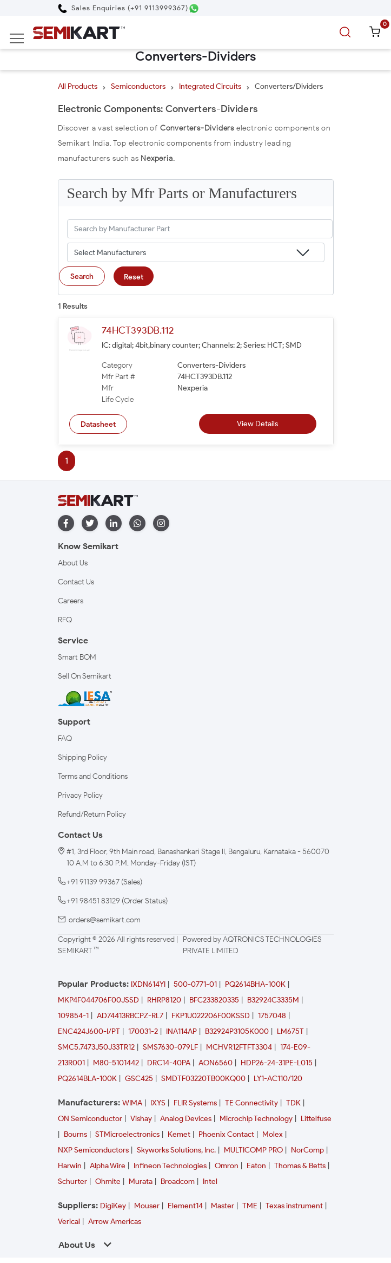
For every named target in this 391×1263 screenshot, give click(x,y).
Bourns (75, 1134)
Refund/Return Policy (92, 814)
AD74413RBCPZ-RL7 (130, 1015)
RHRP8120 (164, 1000)
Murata (141, 1181)
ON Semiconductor (90, 1118)
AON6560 (215, 1062)
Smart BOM (77, 657)
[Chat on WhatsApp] (194, 8)
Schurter (72, 1181)
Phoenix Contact (226, 1134)
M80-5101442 (116, 1062)
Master (222, 1205)
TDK (293, 1103)
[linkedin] (113, 523)
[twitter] (89, 523)
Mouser (147, 1205)
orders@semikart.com (105, 920)
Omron (226, 1165)
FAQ (65, 738)
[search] (347, 32)
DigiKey (113, 1205)
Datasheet (98, 424)
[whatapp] (137, 523)
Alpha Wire (107, 1165)
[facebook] (66, 523)
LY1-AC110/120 (278, 1078)
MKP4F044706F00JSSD (98, 1000)
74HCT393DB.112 (138, 330)
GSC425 (139, 1078)
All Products (77, 86)
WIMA (132, 1103)
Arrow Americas (114, 1221)
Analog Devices (185, 1118)
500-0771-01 (195, 984)
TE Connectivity (251, 1103)
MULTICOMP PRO (253, 1150)
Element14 (185, 1205)
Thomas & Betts (300, 1165)
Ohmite (108, 1181)
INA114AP (181, 1031)
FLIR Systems (195, 1103)
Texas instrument (294, 1205)
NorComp (307, 1150)
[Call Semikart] (123, 8)
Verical (69, 1221)
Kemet (179, 1134)
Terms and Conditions (93, 776)
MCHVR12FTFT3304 (239, 1047)
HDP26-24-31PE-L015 (277, 1062)
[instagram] (161, 523)
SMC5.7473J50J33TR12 (96, 1047)
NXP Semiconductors (93, 1150)
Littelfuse (316, 1118)
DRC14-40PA (168, 1062)
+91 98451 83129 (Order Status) (117, 901)
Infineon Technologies (170, 1165)
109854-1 (73, 1015)
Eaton (256, 1165)
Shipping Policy (82, 757)
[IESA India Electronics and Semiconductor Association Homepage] (85, 698)
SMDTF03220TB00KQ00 (203, 1078)
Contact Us (76, 582)
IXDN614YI (148, 984)
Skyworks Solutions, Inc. (176, 1150)
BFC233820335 (214, 1000)
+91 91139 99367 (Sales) (104, 882)
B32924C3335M (273, 1000)
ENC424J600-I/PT (89, 1031)
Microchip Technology (256, 1118)
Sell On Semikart (84, 676)
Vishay (141, 1118)
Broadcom (178, 1181)
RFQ (65, 619)
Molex (272, 1134)
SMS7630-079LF (170, 1047)
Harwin (70, 1165)
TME (249, 1205)
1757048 (272, 1015)
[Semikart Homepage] (79, 32)
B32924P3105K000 (237, 1031)
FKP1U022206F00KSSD (210, 1015)
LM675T (290, 1031)
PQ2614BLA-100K (87, 1078)
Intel (210, 1181)
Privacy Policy (80, 795)
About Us (73, 563)
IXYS (157, 1103)
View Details (257, 423)
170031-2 (143, 1031)
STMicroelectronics (127, 1134)
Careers (70, 601)
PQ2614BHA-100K (255, 984)
